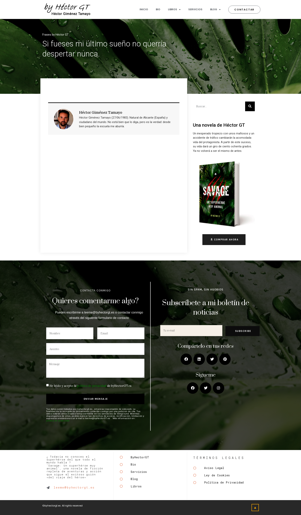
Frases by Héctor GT (55, 34)
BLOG (215, 9)
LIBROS (174, 9)
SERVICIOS (195, 9)
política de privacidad (91, 386)
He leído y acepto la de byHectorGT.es (90, 386)
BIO (158, 9)
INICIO (144, 9)
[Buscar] (250, 106)
